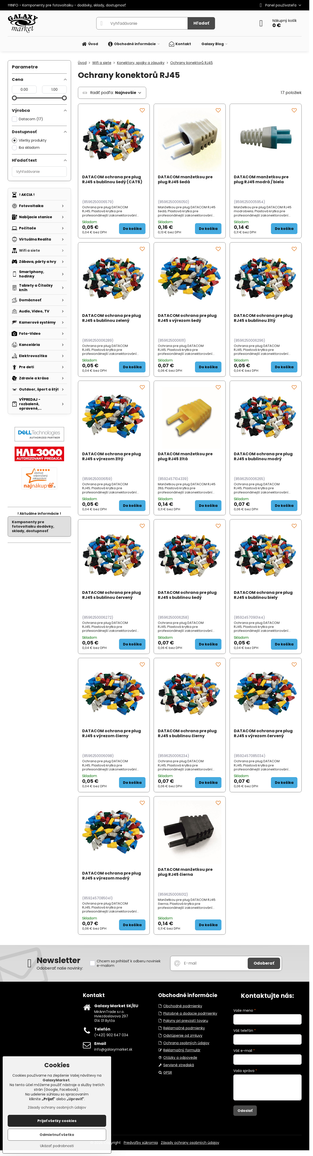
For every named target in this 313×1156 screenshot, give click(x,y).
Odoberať (264, 963)
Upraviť (75, 1098)
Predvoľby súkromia (141, 1142)
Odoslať (245, 1110)
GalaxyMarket (56, 1080)
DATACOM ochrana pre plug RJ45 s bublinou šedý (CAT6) (112, 179)
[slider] (14, 97)
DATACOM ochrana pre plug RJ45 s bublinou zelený (111, 318)
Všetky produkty (29, 140)
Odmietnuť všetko (57, 1134)
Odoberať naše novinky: (60, 968)
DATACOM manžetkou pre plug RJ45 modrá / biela (261, 179)
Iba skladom (26, 147)
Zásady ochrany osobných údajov (190, 1142)
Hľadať (201, 23)
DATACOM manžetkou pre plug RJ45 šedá (185, 179)
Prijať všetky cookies (56, 1120)
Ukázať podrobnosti (57, 1146)
